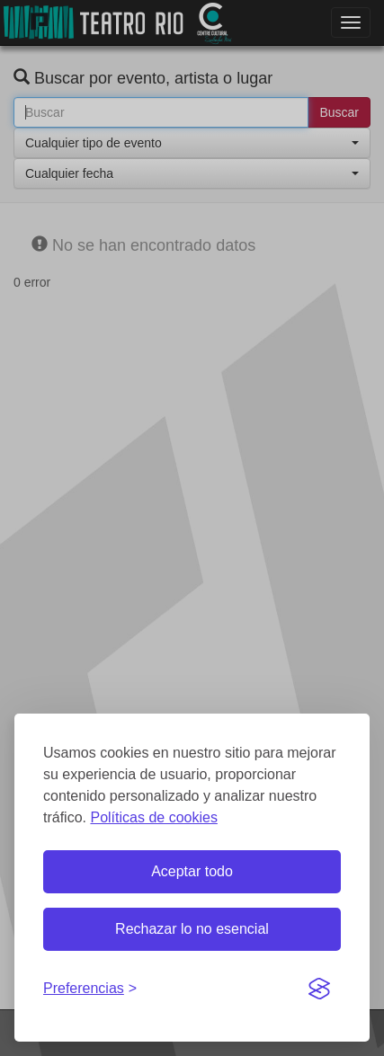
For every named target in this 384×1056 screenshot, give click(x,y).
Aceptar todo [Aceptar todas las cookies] (192, 871)
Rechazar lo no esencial (192, 928)
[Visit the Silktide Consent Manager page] (319, 989)
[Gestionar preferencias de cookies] (90, 989)
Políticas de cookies (153, 817)
